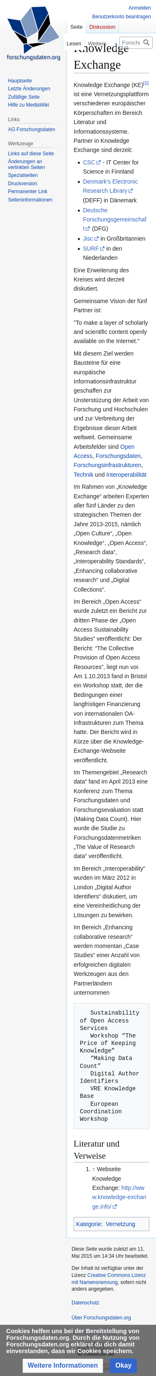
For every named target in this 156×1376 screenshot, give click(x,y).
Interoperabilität (126, 474)
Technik (83, 474)
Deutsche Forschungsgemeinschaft (114, 219)
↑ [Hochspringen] (93, 1169)
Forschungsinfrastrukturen (107, 465)
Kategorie (88, 1224)
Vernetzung (120, 1224)
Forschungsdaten (118, 456)
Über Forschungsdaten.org (101, 1318)
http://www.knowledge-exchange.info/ (119, 1197)
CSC (89, 162)
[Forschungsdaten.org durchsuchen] (136, 43)
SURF (91, 248)
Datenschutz (85, 1303)
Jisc (88, 238)
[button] (63, 1366)
